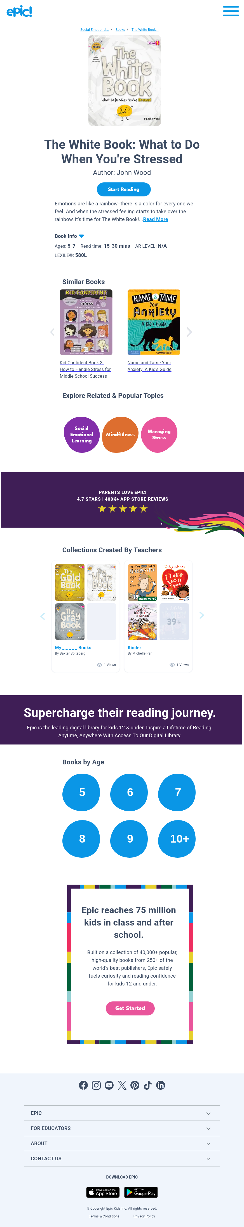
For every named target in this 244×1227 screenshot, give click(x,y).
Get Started (130, 1008)
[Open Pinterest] (134, 1085)
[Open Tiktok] (147, 1085)
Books (120, 30)
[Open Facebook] (83, 1085)
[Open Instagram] (96, 1085)
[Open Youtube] (109, 1085)
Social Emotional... (94, 30)
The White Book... (145, 30)
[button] (85, 616)
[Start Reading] (124, 189)
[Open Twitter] (122, 1085)
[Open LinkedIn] (160, 1085)
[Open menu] (231, 12)
